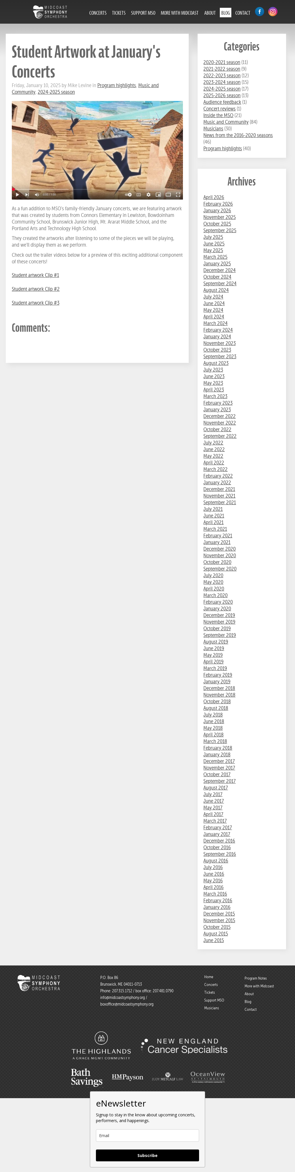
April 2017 (213, 814)
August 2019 (215, 641)
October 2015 (216, 927)
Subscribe (147, 1155)
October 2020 (217, 562)
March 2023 (215, 396)
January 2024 (217, 336)
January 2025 (217, 263)
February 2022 (218, 475)
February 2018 (217, 748)
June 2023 (213, 376)
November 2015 (219, 920)
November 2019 (219, 621)
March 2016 (215, 893)
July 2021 (213, 509)
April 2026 (213, 197)
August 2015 (215, 933)
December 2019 (219, 615)
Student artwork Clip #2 (36, 289)
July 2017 (212, 794)
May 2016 (213, 880)
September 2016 (219, 854)
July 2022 (213, 442)
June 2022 (214, 449)
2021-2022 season (221, 68)
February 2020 (218, 602)
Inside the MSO (218, 115)
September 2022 (220, 436)
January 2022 (217, 482)
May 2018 (213, 728)
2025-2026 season (222, 95)
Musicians (213, 128)
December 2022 (219, 416)
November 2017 (219, 767)
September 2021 (219, 502)
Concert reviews (219, 108)
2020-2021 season (221, 62)
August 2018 (215, 708)
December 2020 (219, 548)
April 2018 (213, 734)
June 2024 (214, 303)
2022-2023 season (222, 75)
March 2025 (215, 257)
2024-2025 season (56, 92)
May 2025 (213, 250)
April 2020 (213, 588)
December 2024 (219, 270)
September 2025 (219, 230)
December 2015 (219, 913)
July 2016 (213, 867)
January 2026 (217, 210)
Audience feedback (222, 102)
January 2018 (216, 754)
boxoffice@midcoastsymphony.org (127, 1004)
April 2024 (213, 316)
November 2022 (219, 422)
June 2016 (213, 874)
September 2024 (220, 283)
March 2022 (215, 469)
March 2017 (215, 820)
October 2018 (217, 701)
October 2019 (217, 628)
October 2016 (217, 847)
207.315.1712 (122, 990)
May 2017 (212, 807)
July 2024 (213, 296)
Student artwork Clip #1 (35, 275)
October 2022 (217, 429)
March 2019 (215, 668)
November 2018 (219, 694)
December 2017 (219, 761)
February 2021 (217, 535)
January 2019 (216, 681)
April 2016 (213, 887)
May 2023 (213, 383)
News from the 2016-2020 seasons (238, 135)
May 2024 (213, 310)
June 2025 (213, 243)
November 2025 (219, 217)
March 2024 (215, 323)
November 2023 (219, 343)
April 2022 (213, 462)
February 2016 (217, 900)
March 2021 (215, 529)
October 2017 (216, 774)
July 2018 (213, 714)
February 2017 (217, 827)
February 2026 (218, 203)
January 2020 (217, 608)
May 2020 (213, 582)
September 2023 (219, 356)
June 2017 (213, 801)
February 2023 (217, 403)
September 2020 (220, 568)
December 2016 (219, 840)
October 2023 (217, 349)
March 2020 (215, 595)
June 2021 (213, 515)
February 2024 (218, 330)
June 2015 (213, 940)
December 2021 (219, 489)
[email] (147, 1135)
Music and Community (226, 122)
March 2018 (215, 741)
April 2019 (213, 661)
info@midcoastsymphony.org (122, 997)
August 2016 (215, 860)
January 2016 (216, 907)
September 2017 (219, 781)
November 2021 (219, 495)
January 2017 (216, 834)
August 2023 (215, 363)
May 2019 (213, 655)
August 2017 (215, 787)
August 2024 (216, 290)
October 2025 (217, 223)
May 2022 (213, 456)
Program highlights (116, 85)
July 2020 (213, 575)
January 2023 (217, 409)
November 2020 (219, 555)
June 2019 (213, 648)
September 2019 (219, 635)
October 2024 (217, 276)
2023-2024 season (222, 82)
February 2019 (217, 675)
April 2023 (213, 389)
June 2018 (213, 721)
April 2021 (213, 522)
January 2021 (216, 542)
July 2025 (213, 237)
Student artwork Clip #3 (35, 302)
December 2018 (219, 688)
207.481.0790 (162, 990)
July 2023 (213, 369)
